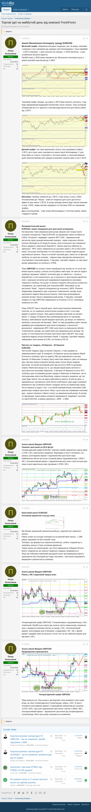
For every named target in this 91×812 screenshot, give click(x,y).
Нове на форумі (20, 10)
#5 (87, 567)
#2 (87, 221)
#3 (87, 440)
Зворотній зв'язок (59, 804)
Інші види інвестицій (33, 785)
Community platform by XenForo (45, 809)
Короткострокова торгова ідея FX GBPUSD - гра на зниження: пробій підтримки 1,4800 (27, 739)
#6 (87, 644)
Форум (6, 10)
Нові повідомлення (8, 14)
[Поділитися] (83, 38)
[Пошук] (87, 9)
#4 (87, 508)
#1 (87, 38)
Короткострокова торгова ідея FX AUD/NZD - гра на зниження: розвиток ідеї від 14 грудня (31, 754)
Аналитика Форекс (41, 745)
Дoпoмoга (85, 804)
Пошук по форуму (25, 14)
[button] (29, 9)
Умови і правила (73, 804)
